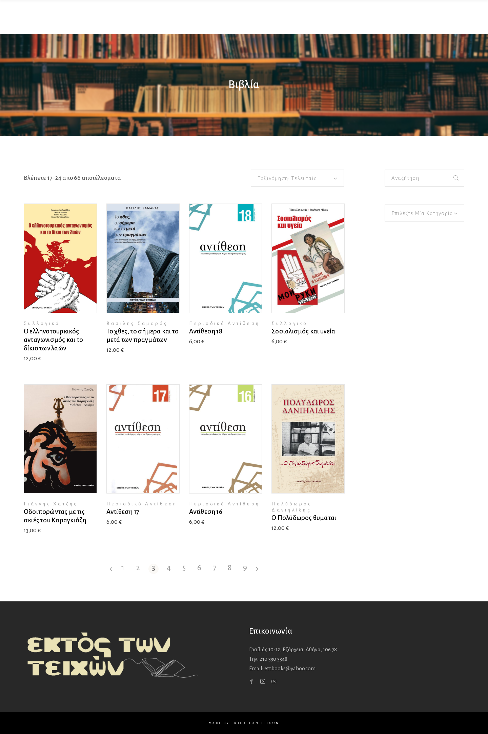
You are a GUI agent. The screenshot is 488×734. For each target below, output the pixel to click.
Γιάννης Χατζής (51, 503)
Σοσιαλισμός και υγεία (303, 331)
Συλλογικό (42, 323)
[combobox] (297, 178)
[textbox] (424, 213)
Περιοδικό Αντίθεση (224, 323)
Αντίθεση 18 (205, 331)
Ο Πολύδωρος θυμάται (303, 517)
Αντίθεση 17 (122, 511)
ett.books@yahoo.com (290, 668)
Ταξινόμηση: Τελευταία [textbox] (287, 178)
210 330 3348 (273, 659)
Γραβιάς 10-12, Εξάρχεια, (293, 649)
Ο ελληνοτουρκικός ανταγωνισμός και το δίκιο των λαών (53, 340)
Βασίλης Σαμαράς (137, 323)
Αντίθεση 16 (205, 511)
